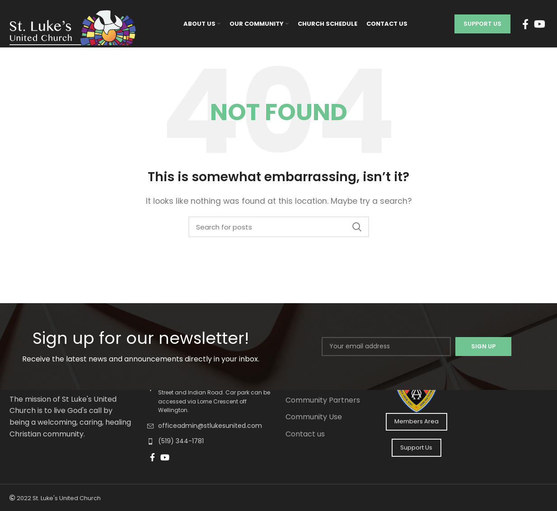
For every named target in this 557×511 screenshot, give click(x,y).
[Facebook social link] (525, 24)
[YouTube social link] (539, 24)
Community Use (314, 417)
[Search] (278, 226)
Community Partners (323, 400)
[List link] (209, 426)
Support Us (482, 23)
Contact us (305, 434)
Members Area (416, 421)
